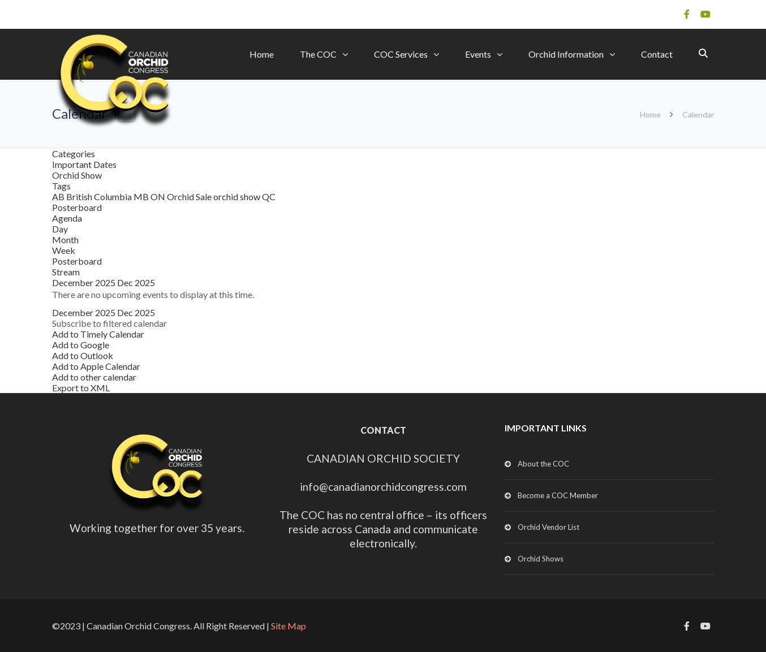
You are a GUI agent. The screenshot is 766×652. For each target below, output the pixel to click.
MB (142, 196)
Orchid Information (566, 54)
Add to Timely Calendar (98, 334)
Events (478, 54)
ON (158, 196)
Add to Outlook (82, 355)
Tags (61, 185)
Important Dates (84, 164)
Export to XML (81, 387)
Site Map (288, 625)
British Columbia (100, 196)
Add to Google (80, 344)
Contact (657, 54)
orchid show (237, 196)
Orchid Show (77, 175)
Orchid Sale (190, 196)
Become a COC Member (558, 495)
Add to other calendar (94, 377)
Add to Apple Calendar (96, 366)
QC (269, 196)
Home (261, 54)
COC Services (401, 54)
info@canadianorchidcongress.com (383, 486)
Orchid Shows (540, 558)
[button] (109, 323)
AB (59, 196)
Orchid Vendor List (548, 527)
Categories (73, 153)
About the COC (543, 463)
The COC (318, 54)
